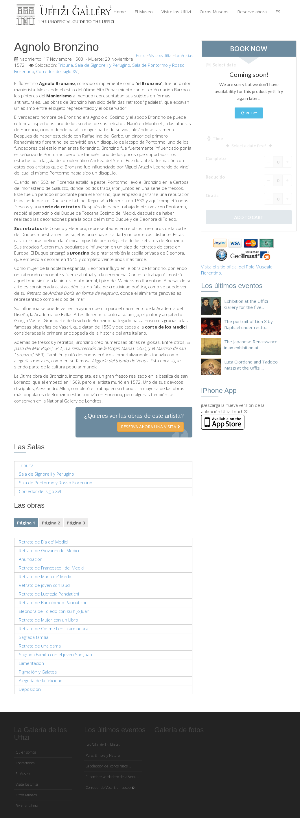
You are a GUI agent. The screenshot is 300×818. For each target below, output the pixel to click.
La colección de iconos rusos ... (108, 766)
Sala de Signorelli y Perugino (102, 65)
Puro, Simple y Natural (103, 755)
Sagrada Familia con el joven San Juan (55, 654)
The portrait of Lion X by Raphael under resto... (248, 324)
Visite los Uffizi (176, 11)
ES (277, 11)
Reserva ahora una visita (150, 426)
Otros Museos (214, 11)
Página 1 (26, 523)
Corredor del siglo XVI (57, 71)
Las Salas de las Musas (102, 744)
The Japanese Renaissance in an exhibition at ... (250, 344)
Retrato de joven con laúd (44, 585)
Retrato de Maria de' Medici (46, 576)
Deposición (30, 689)
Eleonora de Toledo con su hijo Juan (54, 611)
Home (119, 11)
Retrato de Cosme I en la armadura (53, 628)
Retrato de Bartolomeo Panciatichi (52, 602)
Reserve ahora (252, 11)
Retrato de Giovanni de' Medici (49, 550)
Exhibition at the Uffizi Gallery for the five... (246, 304)
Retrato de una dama (40, 646)
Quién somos (26, 752)
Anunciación (31, 559)
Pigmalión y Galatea (38, 672)
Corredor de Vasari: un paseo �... (111, 787)
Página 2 (51, 523)
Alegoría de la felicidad (40, 680)
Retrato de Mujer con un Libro (48, 620)
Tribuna (65, 65)
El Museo (144, 11)
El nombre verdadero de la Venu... (112, 776)
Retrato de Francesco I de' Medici (51, 568)
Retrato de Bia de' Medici (43, 542)
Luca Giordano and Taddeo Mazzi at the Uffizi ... (251, 365)
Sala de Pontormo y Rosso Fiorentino (55, 482)
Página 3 (76, 523)
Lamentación (31, 663)
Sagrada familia (33, 637)
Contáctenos (25, 763)
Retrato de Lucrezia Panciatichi (49, 594)
